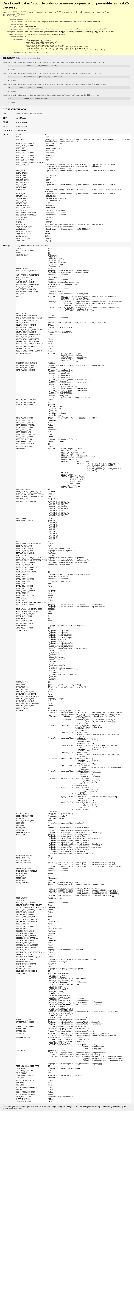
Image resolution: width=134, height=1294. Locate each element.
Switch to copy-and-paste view (28, 60)
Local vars (13, 72)
